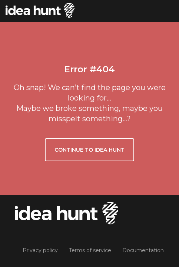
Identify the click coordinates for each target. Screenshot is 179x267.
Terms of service (90, 250)
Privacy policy (40, 250)
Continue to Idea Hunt (89, 149)
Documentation (143, 250)
